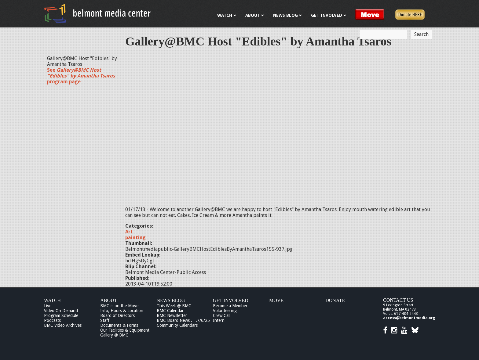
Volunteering (225, 310)
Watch (52, 300)
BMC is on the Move (119, 305)
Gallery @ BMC (114, 335)
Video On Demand (61, 310)
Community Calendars (177, 325)
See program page (81, 76)
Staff (104, 320)
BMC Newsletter (172, 315)
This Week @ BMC (174, 305)
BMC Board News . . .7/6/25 (183, 320)
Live (47, 305)
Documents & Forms (119, 325)
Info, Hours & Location (121, 310)
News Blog (171, 300)
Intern (219, 320)
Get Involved (230, 300)
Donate (335, 300)
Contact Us (398, 300)
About (108, 300)
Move (276, 300)
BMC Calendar (170, 310)
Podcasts (52, 320)
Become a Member (230, 305)
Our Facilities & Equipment (124, 330)
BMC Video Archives (63, 325)
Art (129, 232)
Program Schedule (61, 315)
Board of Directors (117, 315)
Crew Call (221, 315)
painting (135, 237)
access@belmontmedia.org (409, 318)
